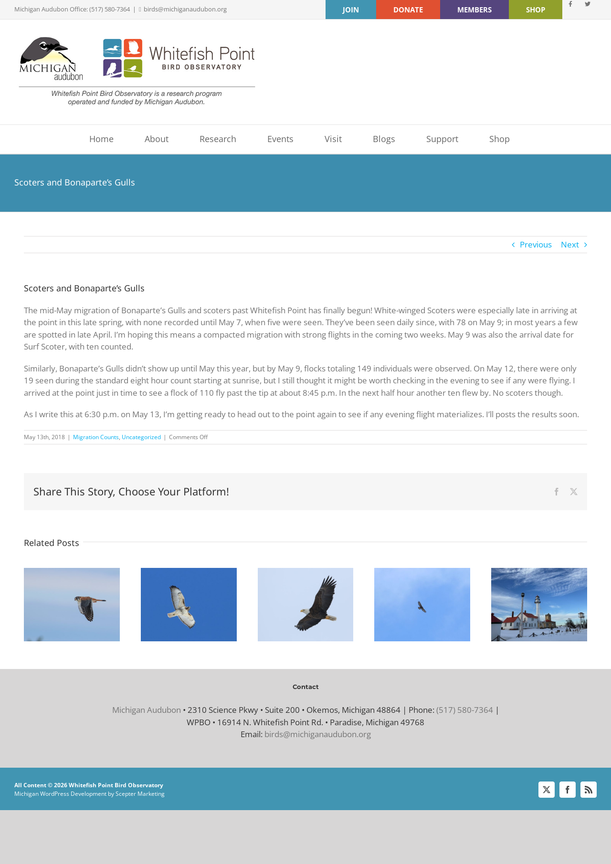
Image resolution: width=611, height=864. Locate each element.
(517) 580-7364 (464, 709)
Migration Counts (96, 437)
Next (570, 244)
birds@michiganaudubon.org (185, 9)
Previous (536, 244)
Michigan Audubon (146, 709)
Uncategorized (141, 437)
